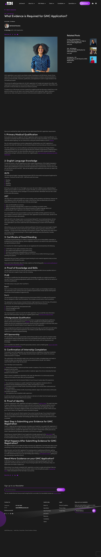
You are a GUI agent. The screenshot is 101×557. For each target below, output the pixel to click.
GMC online (49, 434)
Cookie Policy (62, 510)
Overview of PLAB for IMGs (46, 314)
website (52, 140)
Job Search (22, 3)
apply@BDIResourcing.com (22, 507)
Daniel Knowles (15, 26)
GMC (5, 13)
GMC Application (10, 13)
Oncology (69, 39)
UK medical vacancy (45, 453)
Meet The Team (47, 510)
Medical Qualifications (76, 39)
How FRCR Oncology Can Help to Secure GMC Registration (76, 41)
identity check (42, 403)
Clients (51, 3)
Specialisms (72, 3)
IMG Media (41, 3)
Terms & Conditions (63, 505)
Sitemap (35, 530)
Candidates (61, 3)
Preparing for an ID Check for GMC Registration (77, 59)
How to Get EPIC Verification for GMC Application (76, 50)
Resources (46, 516)
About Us (31, 3)
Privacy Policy (57, 493)
